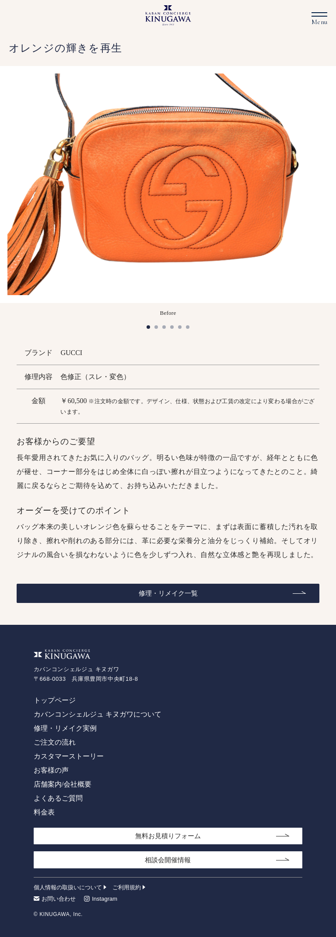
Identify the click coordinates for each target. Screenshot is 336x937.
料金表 (44, 812)
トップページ (55, 700)
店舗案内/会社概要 (62, 784)
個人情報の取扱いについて (68, 887)
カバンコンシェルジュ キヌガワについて (97, 714)
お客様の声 (51, 770)
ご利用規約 (126, 887)
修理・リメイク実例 (65, 728)
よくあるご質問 (58, 798)
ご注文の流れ (55, 742)
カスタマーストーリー (69, 756)
